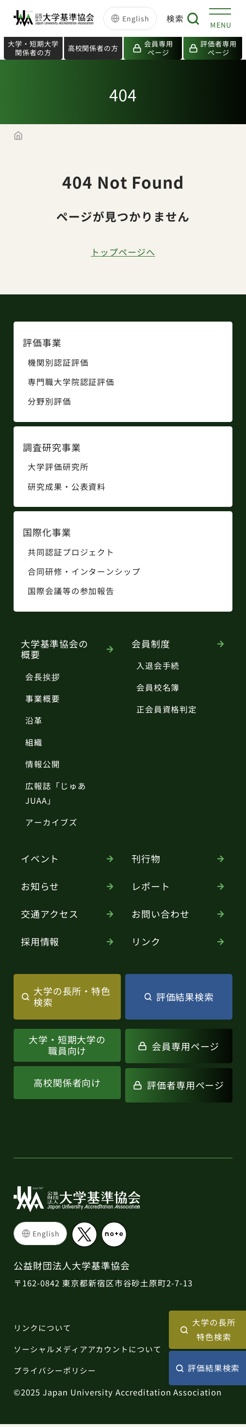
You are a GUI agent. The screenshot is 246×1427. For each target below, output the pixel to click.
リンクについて (44, 1329)
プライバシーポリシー (57, 1373)
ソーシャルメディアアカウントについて (92, 1351)
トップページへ (123, 252)
